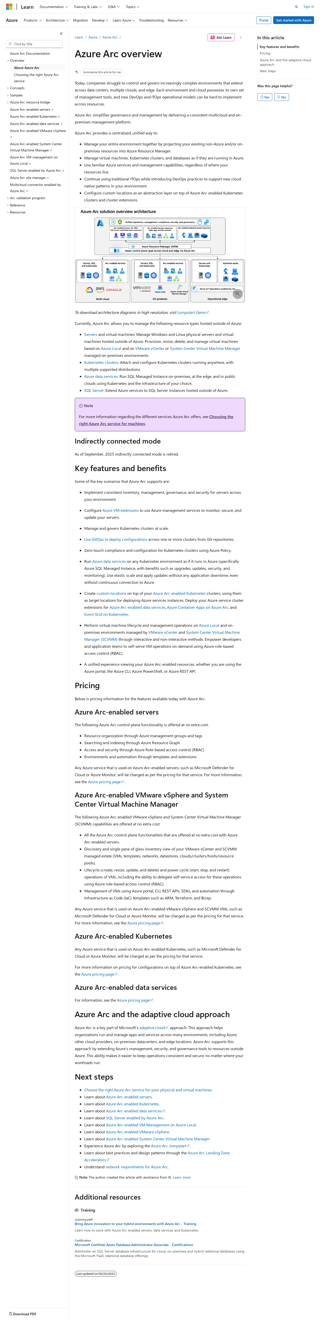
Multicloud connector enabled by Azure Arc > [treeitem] (35, 187)
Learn (79, 37)
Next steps (268, 70)
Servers (90, 334)
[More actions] (240, 37)
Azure (92, 37)
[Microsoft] (9, 6)
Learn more (181, 1177)
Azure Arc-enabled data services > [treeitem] (36, 123)
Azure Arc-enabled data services (137, 607)
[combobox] (34, 44)
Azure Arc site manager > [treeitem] (29, 177)
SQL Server (94, 390)
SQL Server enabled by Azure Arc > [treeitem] (37, 170)
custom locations (111, 593)
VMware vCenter (149, 348)
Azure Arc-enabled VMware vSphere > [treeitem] (38, 133)
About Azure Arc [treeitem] (27, 67)
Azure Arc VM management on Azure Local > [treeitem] (34, 160)
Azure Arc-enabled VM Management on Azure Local (151, 1124)
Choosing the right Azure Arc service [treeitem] (36, 77)
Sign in (309, 6)
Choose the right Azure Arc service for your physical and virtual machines (148, 1089)
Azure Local (111, 348)
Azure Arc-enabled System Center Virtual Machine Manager (158, 1138)
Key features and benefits (279, 46)
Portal (263, 20)
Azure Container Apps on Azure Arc (197, 607)
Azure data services (101, 376)
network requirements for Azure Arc (137, 1166)
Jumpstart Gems (191, 312)
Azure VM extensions (120, 510)
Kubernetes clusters (101, 362)
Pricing (265, 53)
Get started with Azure (293, 20)
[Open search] (297, 6)
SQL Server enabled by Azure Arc (135, 1117)
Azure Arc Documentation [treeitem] (30, 53)
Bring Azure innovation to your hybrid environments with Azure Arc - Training (135, 1224)
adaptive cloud (152, 1027)
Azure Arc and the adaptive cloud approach (285, 62)
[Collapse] (61, 33)
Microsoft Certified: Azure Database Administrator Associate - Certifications (134, 1245)
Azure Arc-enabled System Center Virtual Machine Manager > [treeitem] (36, 146)
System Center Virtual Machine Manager (205, 348)
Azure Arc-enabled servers (129, 1096)
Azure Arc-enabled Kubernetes (179, 593)
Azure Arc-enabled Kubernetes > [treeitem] (35, 116)
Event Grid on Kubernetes (106, 614)
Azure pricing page (104, 781)
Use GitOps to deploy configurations (115, 539)
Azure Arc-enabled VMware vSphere (137, 1131)
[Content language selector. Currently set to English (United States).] (29, 1313)
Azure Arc (110, 37)
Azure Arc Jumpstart (168, 1145)
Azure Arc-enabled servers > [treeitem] (32, 109)
